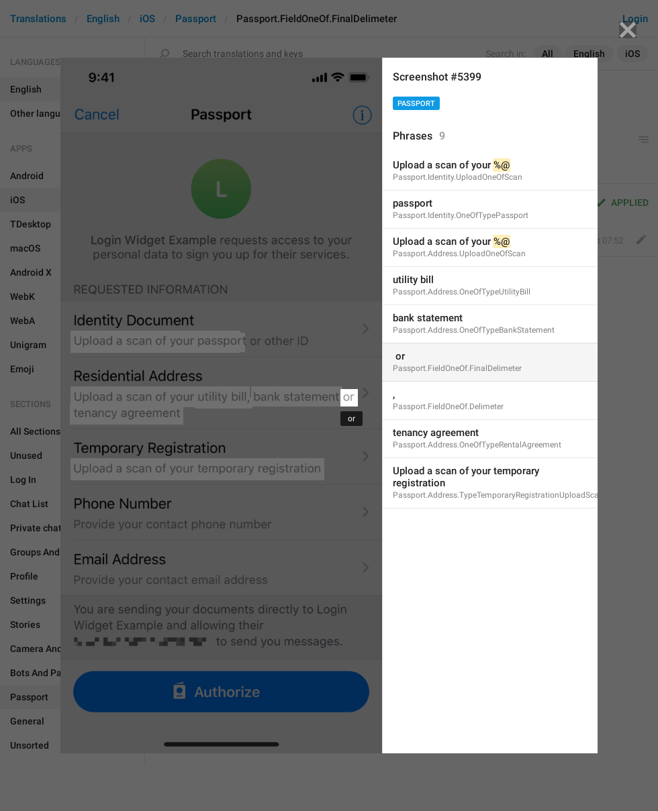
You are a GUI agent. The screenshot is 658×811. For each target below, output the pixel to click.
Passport (416, 103)
